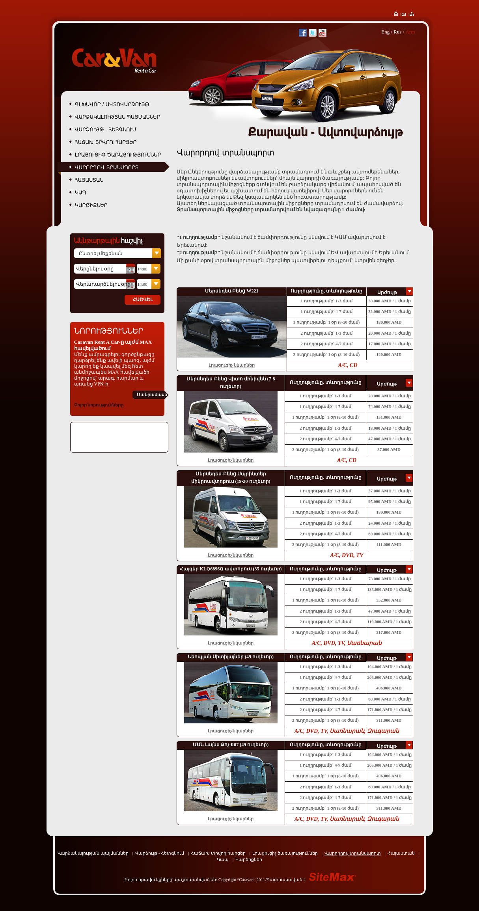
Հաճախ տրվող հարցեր (218, 853)
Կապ (223, 859)
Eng (385, 32)
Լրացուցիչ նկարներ (232, 365)
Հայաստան (401, 853)
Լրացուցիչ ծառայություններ (285, 853)
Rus (397, 32)
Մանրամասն (152, 394)
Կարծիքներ (248, 859)
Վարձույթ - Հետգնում (159, 853)
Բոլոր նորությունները (99, 404)
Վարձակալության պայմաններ (93, 853)
